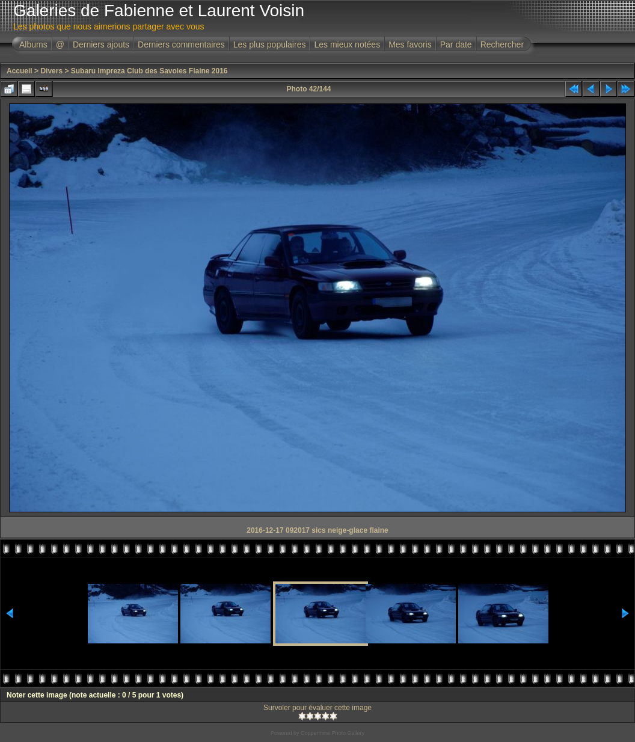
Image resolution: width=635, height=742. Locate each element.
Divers (51, 71)
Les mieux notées (347, 44)
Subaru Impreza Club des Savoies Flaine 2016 (149, 71)
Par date (456, 44)
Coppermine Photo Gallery (332, 733)
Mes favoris (410, 44)
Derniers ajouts (101, 44)
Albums (33, 44)
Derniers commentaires (181, 44)
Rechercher (502, 44)
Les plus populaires (269, 44)
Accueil (19, 71)
